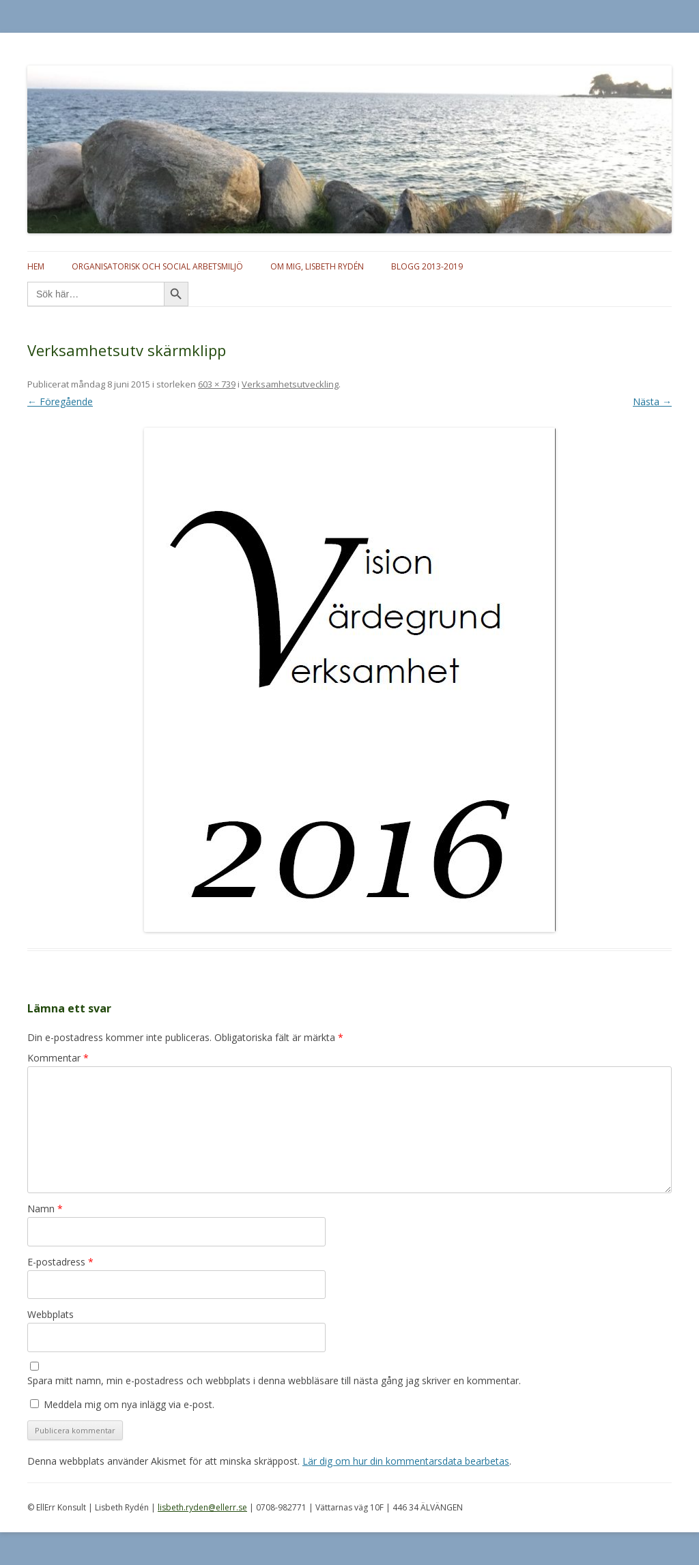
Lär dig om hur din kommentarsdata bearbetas (405, 1460)
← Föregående (60, 401)
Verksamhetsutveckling (290, 384)
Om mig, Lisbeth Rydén (317, 266)
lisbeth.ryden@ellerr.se (202, 1507)
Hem (35, 266)
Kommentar (58, 1057)
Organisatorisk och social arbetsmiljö (157, 266)
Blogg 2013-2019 (427, 266)
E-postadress (60, 1261)
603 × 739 (217, 384)
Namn (45, 1208)
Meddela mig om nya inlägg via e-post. (129, 1404)
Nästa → (652, 401)
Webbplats (50, 1314)
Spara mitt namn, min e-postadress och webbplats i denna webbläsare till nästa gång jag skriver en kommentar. (274, 1380)
